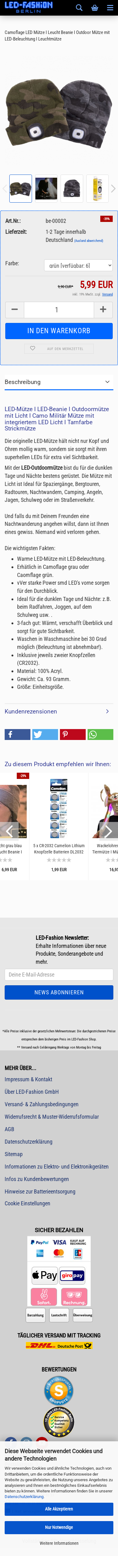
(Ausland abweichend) (88, 241)
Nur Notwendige (59, 1527)
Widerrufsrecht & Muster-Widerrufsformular (52, 1116)
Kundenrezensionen (31, 711)
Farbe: (12, 263)
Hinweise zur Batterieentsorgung (40, 1191)
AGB (9, 1129)
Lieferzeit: (16, 231)
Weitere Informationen (59, 1543)
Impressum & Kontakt (28, 1079)
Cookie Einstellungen (27, 1203)
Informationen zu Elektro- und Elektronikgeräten (57, 1166)
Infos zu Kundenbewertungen (37, 1179)
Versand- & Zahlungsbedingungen (42, 1104)
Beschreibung (23, 382)
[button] (17, 734)
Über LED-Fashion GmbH (32, 1091)
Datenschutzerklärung (24, 1496)
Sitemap (14, 1154)
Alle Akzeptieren (59, 1508)
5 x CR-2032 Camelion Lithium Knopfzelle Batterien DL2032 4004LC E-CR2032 (59, 849)
